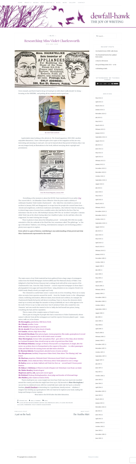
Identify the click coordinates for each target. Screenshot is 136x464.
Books (36, 2)
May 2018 (98, 325)
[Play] (98, 84)
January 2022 (99, 164)
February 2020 (100, 250)
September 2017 (100, 356)
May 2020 (98, 239)
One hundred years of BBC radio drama (107, 51)
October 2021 (99, 176)
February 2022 (100, 160)
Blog (58, 2)
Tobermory (27, 404)
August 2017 (99, 360)
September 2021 (100, 180)
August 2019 (99, 266)
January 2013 (99, 403)
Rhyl (57, 402)
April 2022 (98, 156)
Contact (81, 2)
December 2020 (100, 211)
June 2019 (98, 274)
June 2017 (98, 368)
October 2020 (99, 219)
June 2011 (98, 430)
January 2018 (99, 340)
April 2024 (98, 102)
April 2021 (98, 199)
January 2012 (99, 422)
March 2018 (99, 332)
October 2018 (99, 305)
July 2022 (98, 145)
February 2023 (100, 129)
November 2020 (100, 215)
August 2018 (99, 313)
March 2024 (99, 106)
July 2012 (98, 411)
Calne (21, 402)
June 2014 (98, 383)
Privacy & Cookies (93, 457)
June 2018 (98, 321)
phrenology (51, 402)
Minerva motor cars (40, 402)
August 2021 (99, 184)
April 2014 (98, 387)
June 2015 (98, 379)
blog (79, 198)
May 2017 (98, 372)
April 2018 (98, 328)
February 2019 (99, 289)
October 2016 (99, 375)
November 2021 (100, 172)
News (65, 2)
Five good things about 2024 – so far (106, 64)
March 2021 (99, 203)
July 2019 (98, 270)
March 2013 (99, 399)
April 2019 (98, 282)
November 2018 (100, 301)
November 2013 (100, 391)
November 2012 (100, 407)
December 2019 (100, 258)
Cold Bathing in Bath (101, 68)
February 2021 (99, 207)
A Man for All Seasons (102, 61)
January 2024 (99, 109)
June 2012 (98, 415)
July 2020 (98, 231)
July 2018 (98, 317)
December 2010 (100, 434)
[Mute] (112, 84)
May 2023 (98, 121)
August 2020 (99, 227)
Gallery (72, 2)
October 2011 (99, 426)
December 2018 (100, 297)
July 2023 (98, 117)
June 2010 (98, 438)
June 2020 (98, 235)
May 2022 (98, 153)
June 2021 (98, 192)
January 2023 (99, 133)
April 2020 (98, 242)
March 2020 (99, 246)
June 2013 (98, 395)
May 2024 (98, 98)
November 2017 (100, 348)
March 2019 (99, 286)
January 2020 (99, 254)
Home (20, 2)
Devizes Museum (28, 402)
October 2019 (99, 262)
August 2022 (99, 141)
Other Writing (47, 2)
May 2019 (98, 278)
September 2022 (100, 137)
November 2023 (100, 113)
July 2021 (98, 188)
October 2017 (99, 352)
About (27, 2)
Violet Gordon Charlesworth (41, 404)
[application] (108, 83)
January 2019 (99, 293)
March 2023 (99, 125)
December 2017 (100, 344)
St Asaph (62, 402)
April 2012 (98, 418)
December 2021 (100, 168)
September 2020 (100, 223)
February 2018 (99, 336)
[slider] (105, 83)
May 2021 (98, 195)
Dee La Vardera (36, 400)
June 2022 (98, 149)
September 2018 (100, 309)
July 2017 (98, 364)
